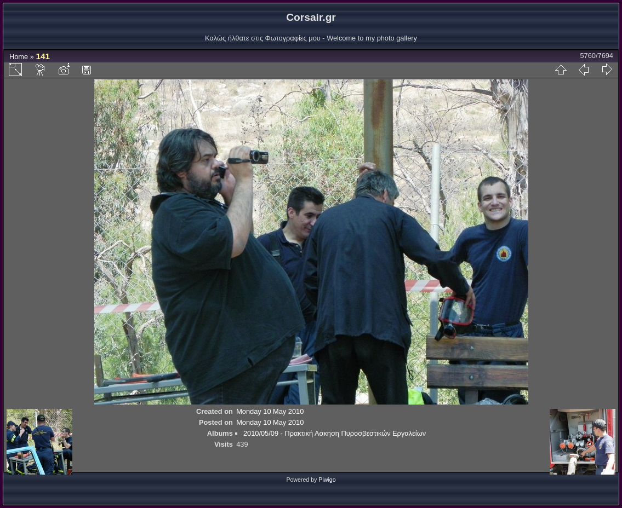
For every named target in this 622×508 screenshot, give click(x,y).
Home (18, 57)
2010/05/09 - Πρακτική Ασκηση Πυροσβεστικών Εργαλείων (334, 433)
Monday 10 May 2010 (270, 411)
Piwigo (326, 479)
